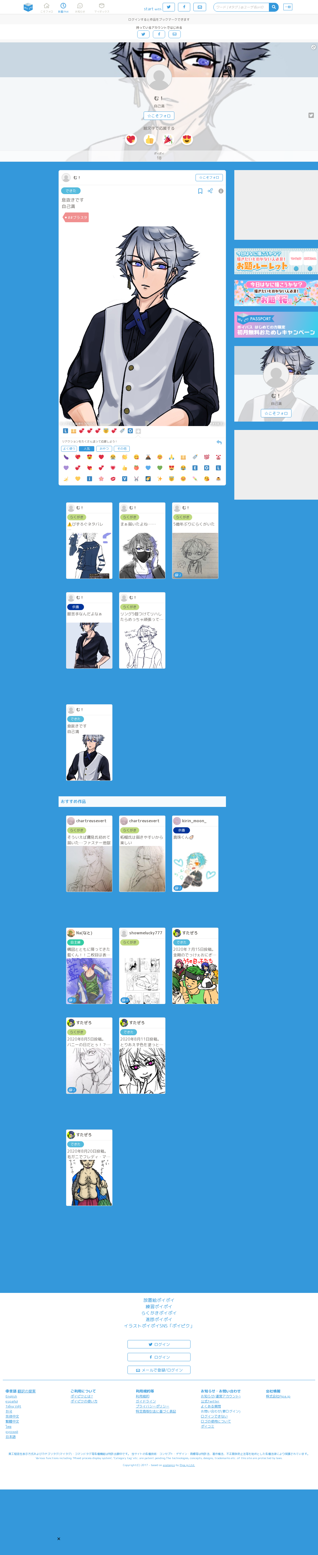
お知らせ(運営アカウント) (220, 1396)
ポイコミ (207, 1426)
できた (71, 190)
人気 (87, 448)
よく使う (69, 448)
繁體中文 (12, 1421)
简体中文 (12, 1416)
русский (12, 1431)
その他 (121, 448)
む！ (159, 98)
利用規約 (142, 1396)
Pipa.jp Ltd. (187, 1465)
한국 (9, 1411)
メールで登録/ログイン (159, 1369)
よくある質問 (211, 1406)
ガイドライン (146, 1401)
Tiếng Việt (13, 1406)
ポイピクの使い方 (84, 1401)
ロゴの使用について (216, 1421)
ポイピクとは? (82, 1396)
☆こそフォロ (159, 116)
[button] (58, 1538)
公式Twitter (210, 1401)
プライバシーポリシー (152, 1406)
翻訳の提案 (27, 1391)
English (11, 1396)
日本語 (11, 1436)
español (12, 1401)
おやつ (104, 448)
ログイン (159, 1344)
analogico (169, 1465)
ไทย (8, 1426)
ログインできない (214, 1416)
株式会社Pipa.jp (278, 1396)
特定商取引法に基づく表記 (156, 1411)
